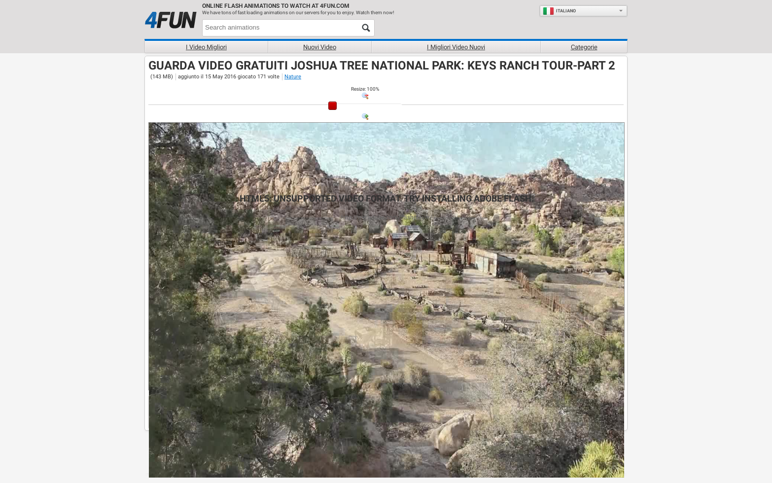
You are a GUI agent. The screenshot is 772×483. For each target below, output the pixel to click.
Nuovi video (319, 47)
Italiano (559, 11)
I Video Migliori (206, 47)
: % (365, 89)
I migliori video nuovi (456, 47)
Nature (292, 76)
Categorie (584, 47)
